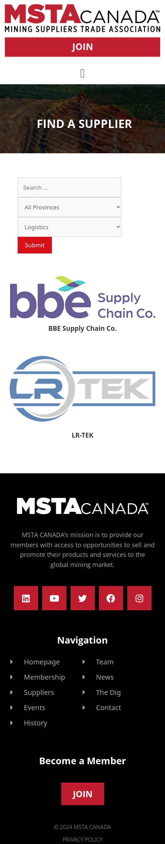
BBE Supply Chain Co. (82, 328)
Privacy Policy (82, 839)
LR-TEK (82, 435)
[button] (82, 71)
